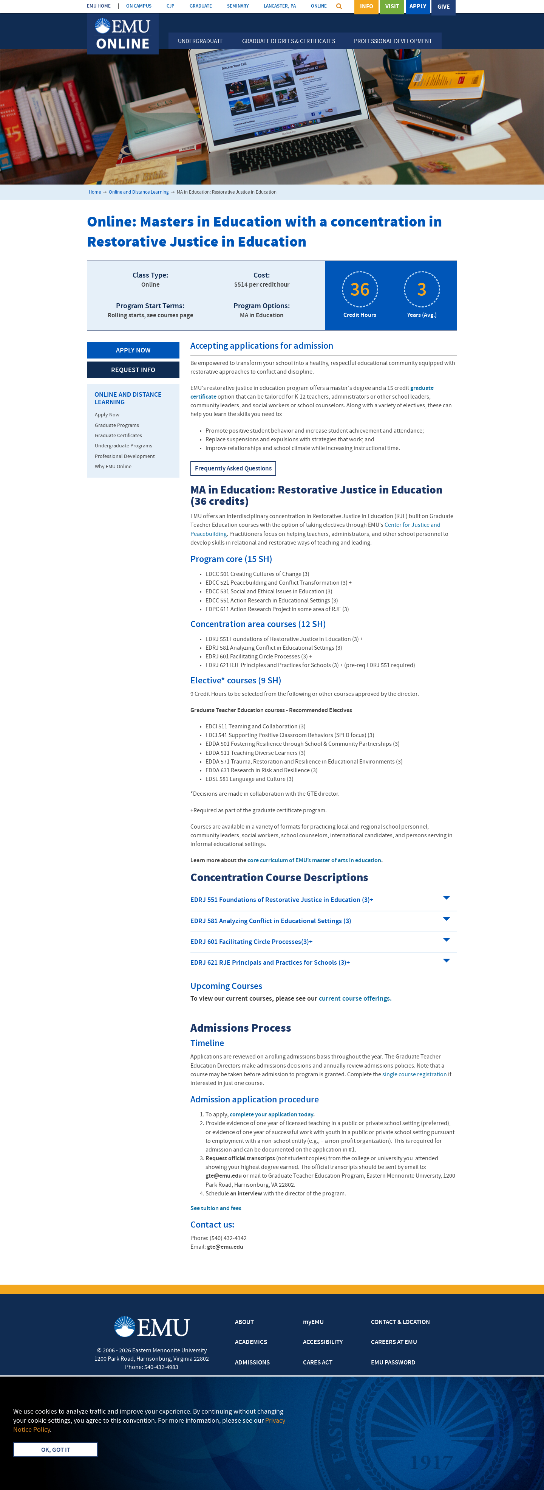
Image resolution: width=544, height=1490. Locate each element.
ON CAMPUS (138, 6)
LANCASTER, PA (280, 6)
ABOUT (244, 1322)
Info (366, 7)
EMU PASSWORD (393, 1363)
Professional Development (393, 42)
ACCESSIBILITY (323, 1342)
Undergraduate (200, 42)
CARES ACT (317, 1363)
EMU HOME (99, 6)
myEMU (313, 1322)
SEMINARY (238, 6)
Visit (392, 7)
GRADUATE (201, 6)
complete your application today (271, 1115)
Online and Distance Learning (139, 192)
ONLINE (319, 6)
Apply (418, 7)
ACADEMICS (251, 1342)
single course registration (414, 1075)
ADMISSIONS (252, 1363)
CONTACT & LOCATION (400, 1322)
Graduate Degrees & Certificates (288, 42)
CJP (171, 6)
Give (443, 7)
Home (95, 192)
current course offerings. (355, 999)
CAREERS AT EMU (394, 1342)
